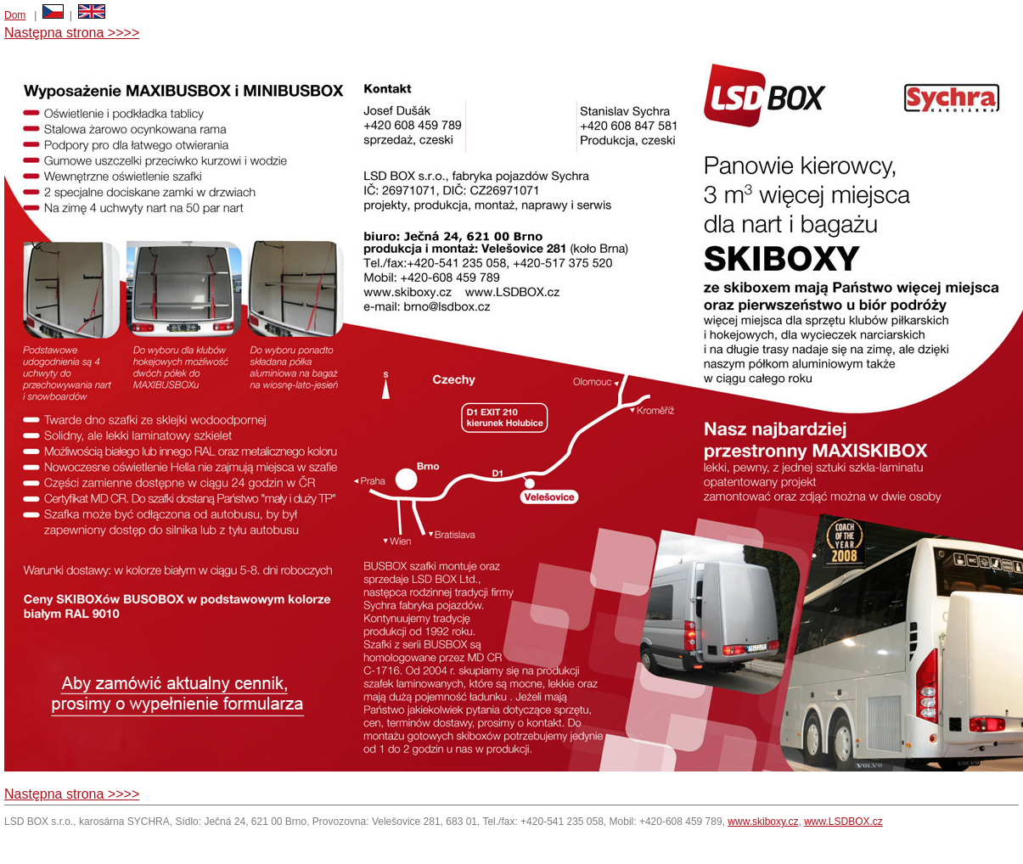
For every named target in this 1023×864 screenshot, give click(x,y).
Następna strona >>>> (71, 32)
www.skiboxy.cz (763, 822)
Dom (14, 15)
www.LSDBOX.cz (843, 822)
